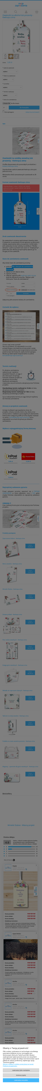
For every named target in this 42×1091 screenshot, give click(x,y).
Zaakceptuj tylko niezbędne (21, 1070)
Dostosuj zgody (21, 1075)
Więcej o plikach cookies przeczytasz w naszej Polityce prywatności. (18, 1065)
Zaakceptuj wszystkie (21, 1080)
